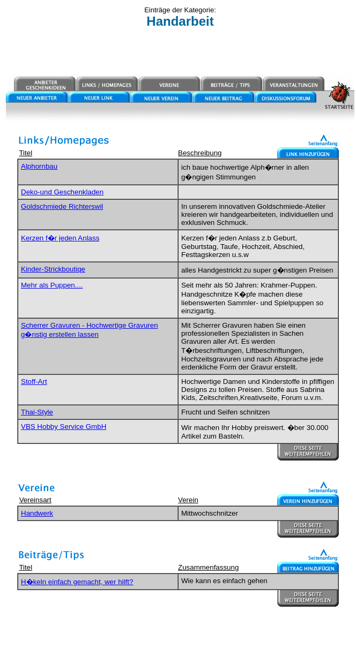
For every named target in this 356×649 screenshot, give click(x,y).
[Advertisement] (180, 52)
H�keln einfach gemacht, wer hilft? (77, 582)
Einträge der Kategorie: (180, 10)
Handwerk (37, 513)
